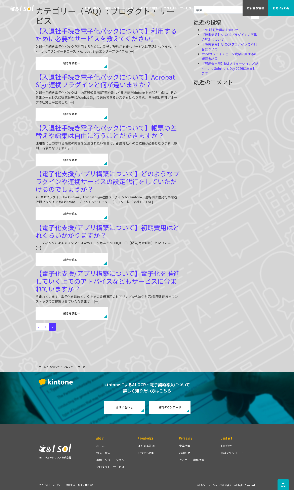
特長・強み (92, 8)
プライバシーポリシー (51, 485)
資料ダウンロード (170, 407)
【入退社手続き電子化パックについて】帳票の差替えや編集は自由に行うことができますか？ (106, 131)
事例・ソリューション (119, 8)
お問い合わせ (124, 407)
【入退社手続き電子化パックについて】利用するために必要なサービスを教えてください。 (106, 34)
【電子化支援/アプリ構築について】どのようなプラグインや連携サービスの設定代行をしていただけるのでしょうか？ (107, 181)
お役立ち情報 (146, 453)
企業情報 (203, 8)
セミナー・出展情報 (191, 460)
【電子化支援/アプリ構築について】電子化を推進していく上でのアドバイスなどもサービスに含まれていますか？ (107, 281)
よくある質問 (148, 8)
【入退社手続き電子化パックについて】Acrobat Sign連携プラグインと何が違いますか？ (105, 80)
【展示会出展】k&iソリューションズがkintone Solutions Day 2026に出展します (230, 68)
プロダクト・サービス (177, 8)
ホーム (100, 446)
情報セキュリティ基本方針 (80, 485)
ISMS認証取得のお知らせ (220, 29)
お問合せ (226, 446)
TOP (283, 486)
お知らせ (184, 453)
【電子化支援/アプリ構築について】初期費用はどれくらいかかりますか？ (107, 231)
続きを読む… (71, 63)
